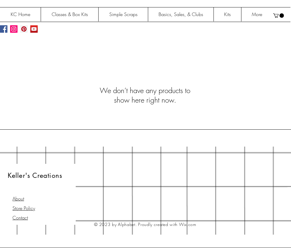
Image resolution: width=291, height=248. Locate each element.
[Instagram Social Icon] (14, 29)
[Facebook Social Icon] (3, 29)
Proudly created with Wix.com (167, 224)
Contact (20, 217)
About (18, 198)
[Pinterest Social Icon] (24, 29)
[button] (278, 15)
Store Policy (23, 208)
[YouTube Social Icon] (34, 29)
